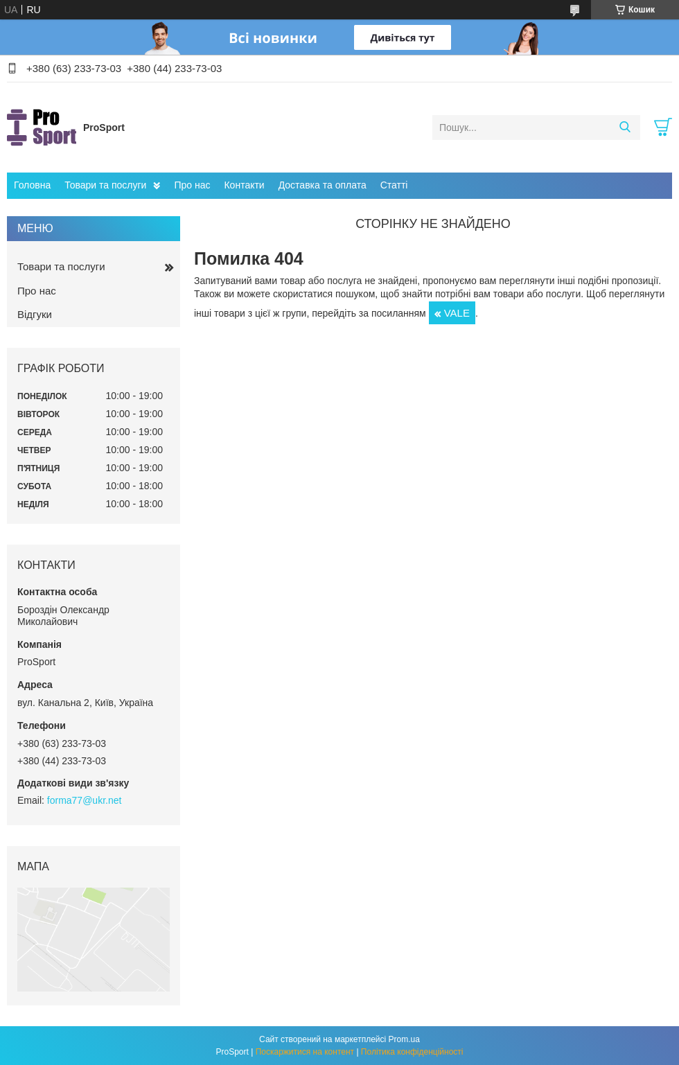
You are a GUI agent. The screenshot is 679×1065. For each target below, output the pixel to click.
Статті (394, 185)
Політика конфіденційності (412, 1052)
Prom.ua (404, 1039)
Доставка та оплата (323, 185)
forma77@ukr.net (84, 800)
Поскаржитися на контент (305, 1052)
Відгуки (34, 314)
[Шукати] (624, 127)
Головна (32, 185)
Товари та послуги (105, 185)
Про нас (192, 185)
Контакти (244, 185)
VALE (457, 313)
